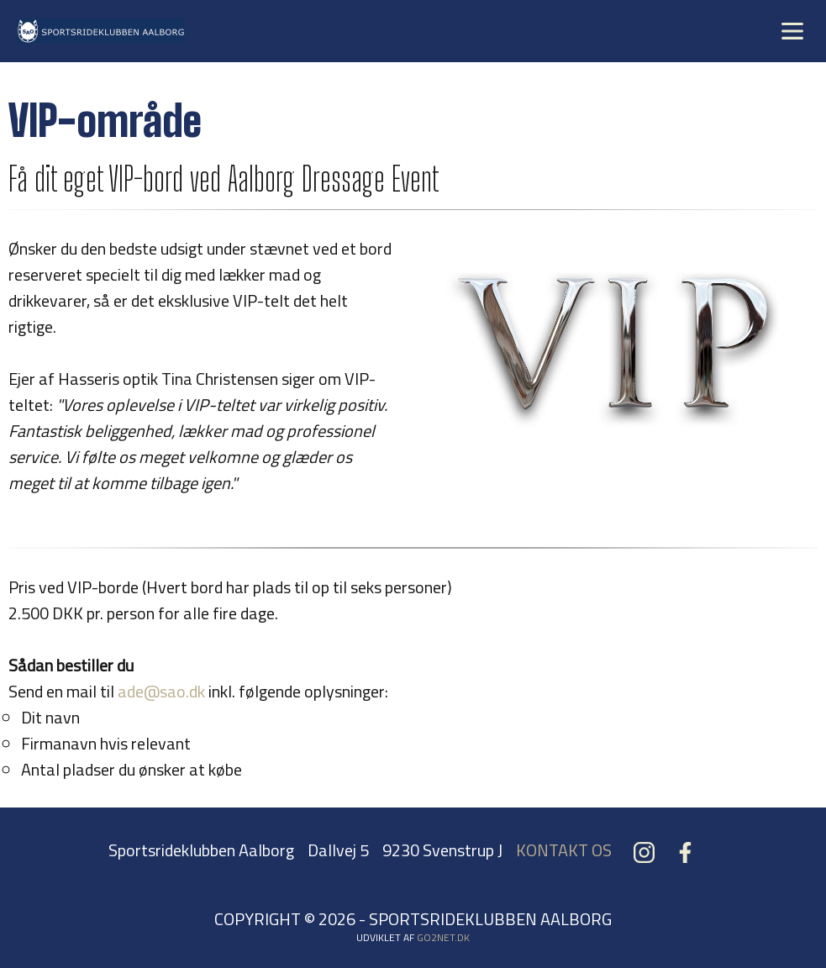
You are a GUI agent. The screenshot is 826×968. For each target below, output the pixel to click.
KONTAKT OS (564, 850)
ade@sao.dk (161, 691)
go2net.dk (443, 937)
